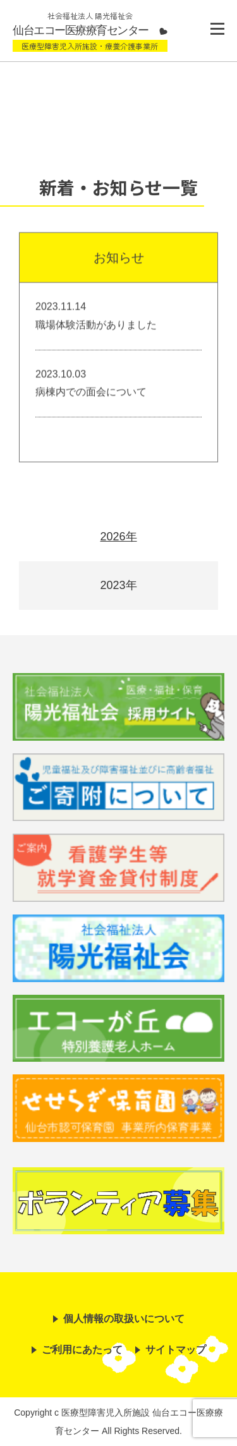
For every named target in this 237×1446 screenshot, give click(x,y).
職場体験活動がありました (96, 325)
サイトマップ (175, 1349)
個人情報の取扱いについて (124, 1318)
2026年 (118, 536)
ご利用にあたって (82, 1349)
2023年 (118, 585)
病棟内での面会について (91, 392)
